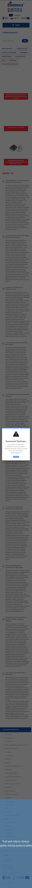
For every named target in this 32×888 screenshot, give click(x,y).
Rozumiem (16, 457)
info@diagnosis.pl (16, 453)
